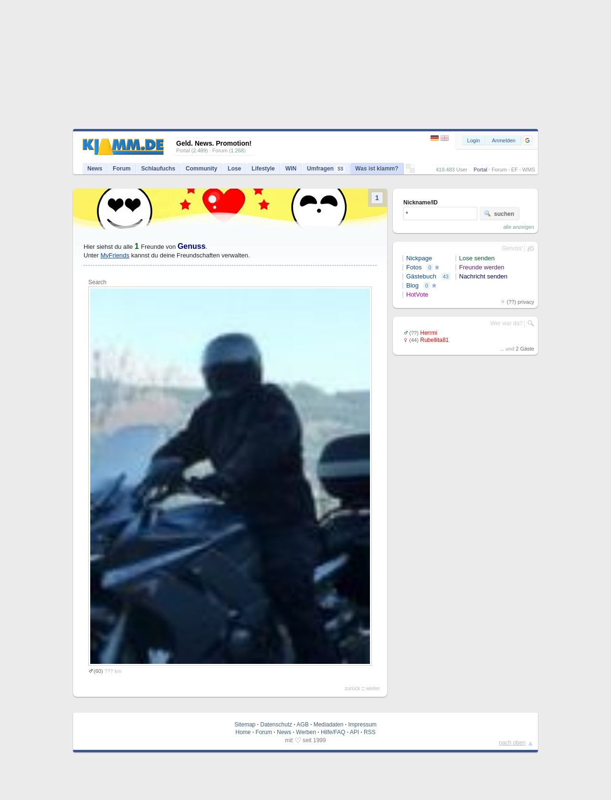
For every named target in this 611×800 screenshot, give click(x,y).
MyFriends (114, 255)
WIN (290, 168)
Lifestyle (263, 168)
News (94, 168)
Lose (234, 168)
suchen (499, 213)
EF (514, 169)
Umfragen (326, 168)
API (354, 732)
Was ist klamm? (376, 168)
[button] (527, 140)
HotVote (417, 294)
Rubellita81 (434, 340)
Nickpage (419, 258)
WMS (528, 169)
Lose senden (477, 258)
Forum (499, 169)
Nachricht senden (483, 276)
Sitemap (244, 724)
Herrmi (428, 333)
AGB (302, 724)
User (461, 169)
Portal (480, 169)
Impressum (362, 724)
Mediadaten (329, 724)
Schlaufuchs (158, 168)
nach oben (512, 742)
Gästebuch (421, 276)
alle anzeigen (518, 227)
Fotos (414, 267)
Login (473, 140)
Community (201, 168)
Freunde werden (482, 267)
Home (243, 732)
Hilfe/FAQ (333, 732)
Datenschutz (276, 724)
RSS (370, 732)
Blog (412, 285)
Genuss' (512, 248)
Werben (306, 732)
